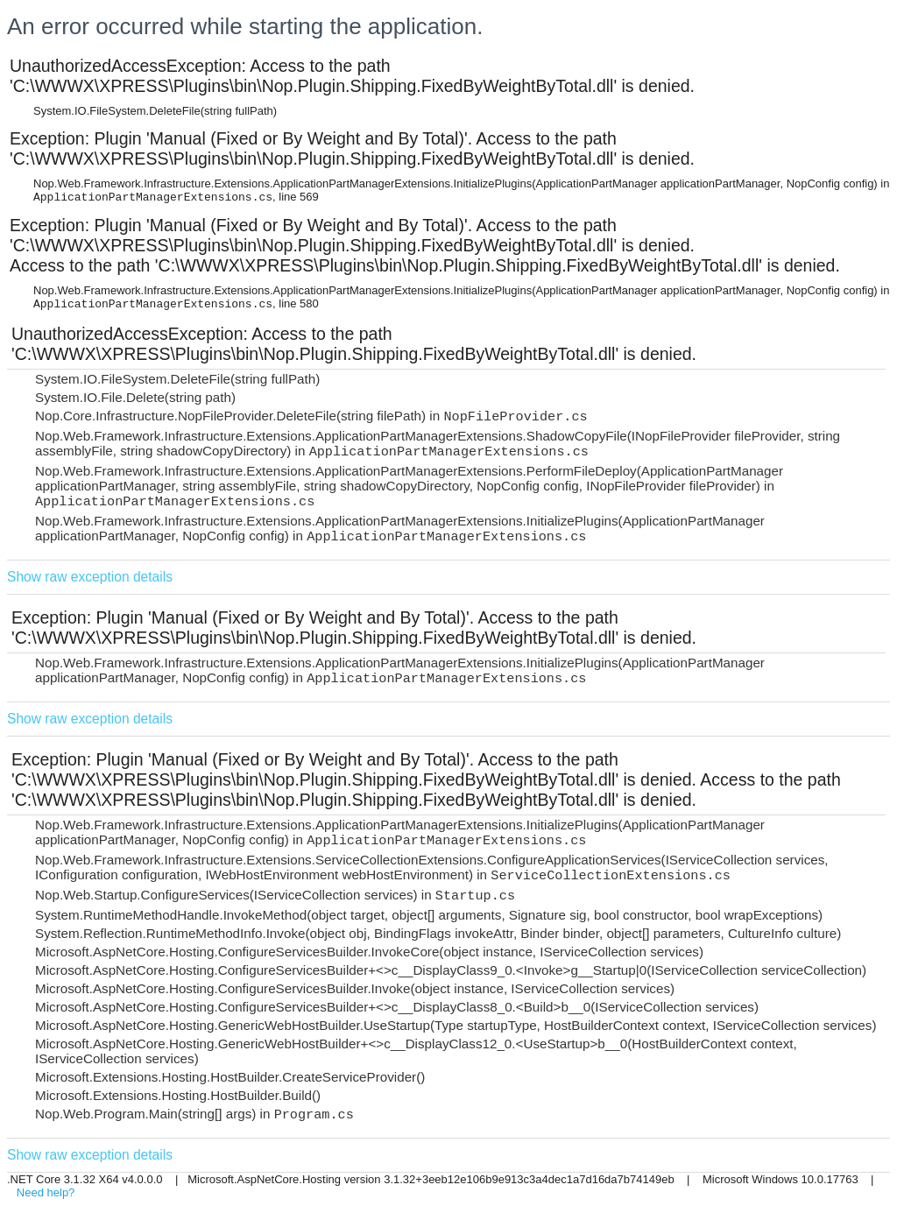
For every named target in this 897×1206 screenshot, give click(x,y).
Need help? (46, 1192)
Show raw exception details (90, 576)
